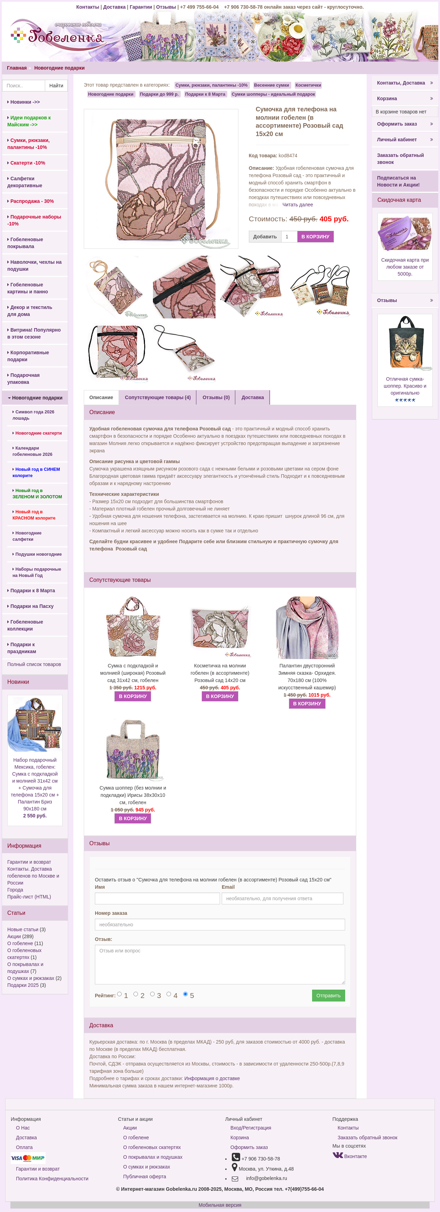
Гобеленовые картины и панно (27, 288)
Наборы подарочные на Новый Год (37, 572)
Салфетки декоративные (24, 182)
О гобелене (20, 943)
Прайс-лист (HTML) (29, 897)
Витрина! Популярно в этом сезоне (34, 333)
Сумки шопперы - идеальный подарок (273, 94)
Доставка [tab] (253, 397)
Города (15, 890)
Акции (14, 936)
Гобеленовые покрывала (25, 243)
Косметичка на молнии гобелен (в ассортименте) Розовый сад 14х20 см (219, 673)
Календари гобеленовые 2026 (32, 451)
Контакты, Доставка (405, 82)
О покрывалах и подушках (152, 1157)
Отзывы (166, 7)
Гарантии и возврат (29, 862)
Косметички (308, 85)
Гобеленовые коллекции (25, 625)
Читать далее (298, 204)
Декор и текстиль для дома (29, 310)
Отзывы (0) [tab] (216, 397)
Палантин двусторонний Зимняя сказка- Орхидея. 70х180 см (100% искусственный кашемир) (307, 676)
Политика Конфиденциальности (52, 1178)
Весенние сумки (271, 85)
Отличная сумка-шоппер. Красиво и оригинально (405, 386)
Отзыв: (103, 939)
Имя (100, 887)
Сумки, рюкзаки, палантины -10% (212, 85)
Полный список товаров (34, 664)
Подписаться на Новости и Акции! (398, 181)
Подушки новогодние (37, 554)
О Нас (23, 1128)
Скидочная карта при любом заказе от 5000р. (405, 267)
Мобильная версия (219, 1205)
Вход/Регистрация (250, 1128)
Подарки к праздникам (21, 648)
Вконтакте (350, 1156)
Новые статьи (22, 929)
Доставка (114, 7)
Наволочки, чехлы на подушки (34, 265)
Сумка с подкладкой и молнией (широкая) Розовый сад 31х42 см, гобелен (132, 673)
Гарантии (141, 7)
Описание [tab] (101, 397)
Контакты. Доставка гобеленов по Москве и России (33, 876)
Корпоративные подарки (28, 356)
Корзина (405, 98)
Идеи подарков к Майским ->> (29, 121)
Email (228, 887)
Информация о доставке (212, 1078)
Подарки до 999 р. (159, 94)
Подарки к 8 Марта (31, 590)
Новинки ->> (23, 102)
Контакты (88, 7)
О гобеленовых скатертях (152, 1147)
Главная (17, 68)
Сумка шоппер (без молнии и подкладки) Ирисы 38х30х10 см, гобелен (133, 795)
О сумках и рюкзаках (30, 978)
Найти (56, 85)
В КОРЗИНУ (315, 236)
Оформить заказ (405, 123)
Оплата (24, 1147)
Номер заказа (111, 913)
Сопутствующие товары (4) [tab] (158, 397)
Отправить (329, 995)
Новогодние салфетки (27, 536)
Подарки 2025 (23, 985)
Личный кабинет (405, 139)
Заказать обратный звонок (400, 158)
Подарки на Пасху (30, 606)
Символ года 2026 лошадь (33, 415)
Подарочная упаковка (23, 378)
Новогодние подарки (59, 68)
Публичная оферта (144, 1176)
